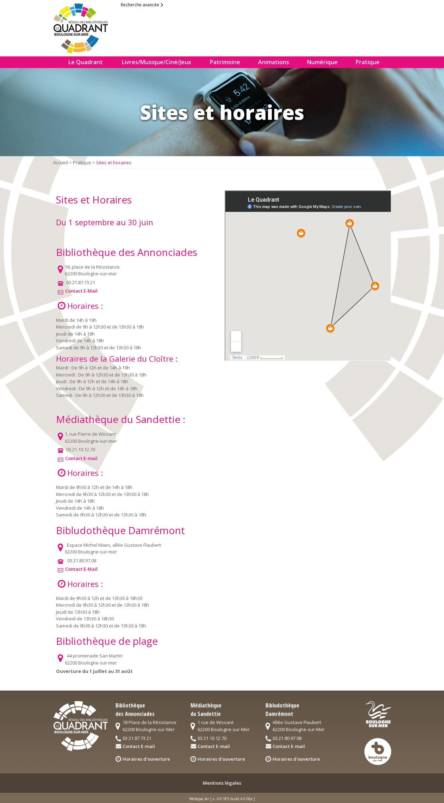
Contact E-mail (81, 458)
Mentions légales (222, 783)
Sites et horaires (113, 162)
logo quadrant (80, 726)
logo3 (377, 751)
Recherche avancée (140, 5)
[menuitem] (57, 62)
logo (86, 27)
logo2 (378, 714)
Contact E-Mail (81, 291)
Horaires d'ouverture (146, 759)
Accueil (60, 162)
